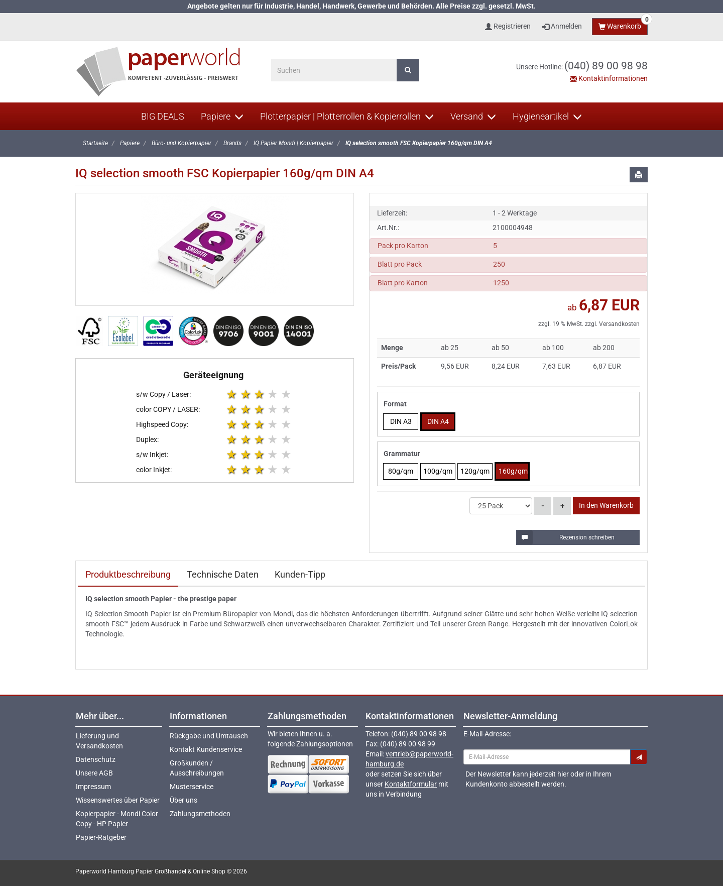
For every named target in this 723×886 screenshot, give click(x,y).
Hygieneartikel (547, 116)
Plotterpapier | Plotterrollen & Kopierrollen (347, 116)
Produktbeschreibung (128, 574)
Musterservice (191, 787)
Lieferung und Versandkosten (99, 741)
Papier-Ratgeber (101, 837)
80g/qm (400, 471)
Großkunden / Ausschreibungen (197, 768)
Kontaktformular (411, 784)
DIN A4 (438, 421)
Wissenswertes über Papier (118, 800)
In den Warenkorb (606, 505)
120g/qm (475, 471)
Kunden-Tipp (300, 574)
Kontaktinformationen (609, 78)
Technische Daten (223, 574)
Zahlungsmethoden (200, 814)
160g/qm (513, 471)
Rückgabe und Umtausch (209, 736)
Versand (473, 116)
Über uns (183, 800)
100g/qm (437, 471)
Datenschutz (95, 759)
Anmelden (562, 26)
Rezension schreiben (566, 537)
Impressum (93, 787)
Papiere (222, 116)
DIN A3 (401, 421)
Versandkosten (619, 323)
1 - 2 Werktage (515, 213)
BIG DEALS (162, 116)
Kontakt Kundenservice (206, 749)
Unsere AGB (94, 773)
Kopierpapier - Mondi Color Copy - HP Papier (117, 819)
